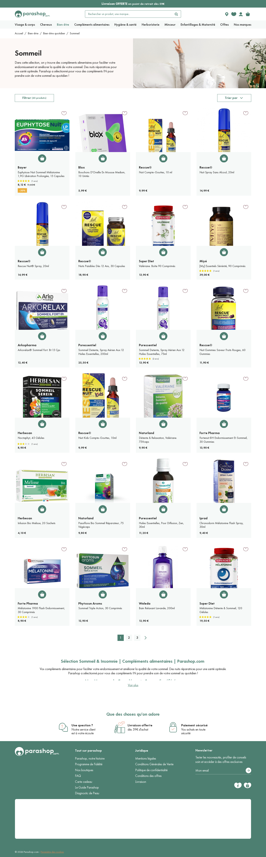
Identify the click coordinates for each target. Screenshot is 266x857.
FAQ (78, 776)
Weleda (144, 603)
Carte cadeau (83, 782)
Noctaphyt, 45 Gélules (31, 438)
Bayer (22, 167)
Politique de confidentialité (151, 770)
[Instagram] (247, 785)
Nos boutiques (84, 770)
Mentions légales (145, 758)
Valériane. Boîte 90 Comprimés (157, 266)
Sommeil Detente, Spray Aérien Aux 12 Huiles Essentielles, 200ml (101, 352)
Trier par (231, 98)
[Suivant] (145, 638)
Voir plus (133, 685)
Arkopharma (27, 345)
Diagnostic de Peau (87, 793)
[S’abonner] (248, 770)
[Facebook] (238, 785)
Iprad (203, 518)
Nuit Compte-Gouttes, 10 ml (155, 172)
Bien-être (33, 33)
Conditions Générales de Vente (154, 764)
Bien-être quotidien (54, 33)
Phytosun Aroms (90, 603)
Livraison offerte (140, 725)
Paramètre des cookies (52, 851)
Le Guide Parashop (87, 787)
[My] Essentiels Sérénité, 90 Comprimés (222, 266)
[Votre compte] (240, 14)
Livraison (140, 782)
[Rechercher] (176, 14)
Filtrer (34, 98)
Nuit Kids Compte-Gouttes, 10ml (97, 438)
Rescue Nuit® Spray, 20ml (33, 266)
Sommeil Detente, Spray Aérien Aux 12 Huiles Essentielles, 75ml (162, 352)
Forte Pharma (210, 433)
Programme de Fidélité (88, 764)
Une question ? (82, 725)
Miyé (203, 261)
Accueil (19, 33)
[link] (247, 14)
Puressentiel (87, 345)
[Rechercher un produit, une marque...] (128, 14)
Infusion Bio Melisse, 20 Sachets (36, 523)
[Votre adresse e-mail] (223, 770)
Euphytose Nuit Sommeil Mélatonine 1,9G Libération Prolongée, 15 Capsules (41, 174)
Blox (81, 167)
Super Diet (146, 261)
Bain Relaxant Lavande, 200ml (157, 608)
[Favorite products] (233, 14)
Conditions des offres (148, 776)
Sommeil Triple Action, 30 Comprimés (100, 608)
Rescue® (145, 167)
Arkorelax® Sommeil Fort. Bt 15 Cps (39, 350)
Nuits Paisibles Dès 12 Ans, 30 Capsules (101, 266)
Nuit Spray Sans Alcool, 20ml (217, 172)
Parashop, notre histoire (90, 758)
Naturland (146, 433)
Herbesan (25, 433)
